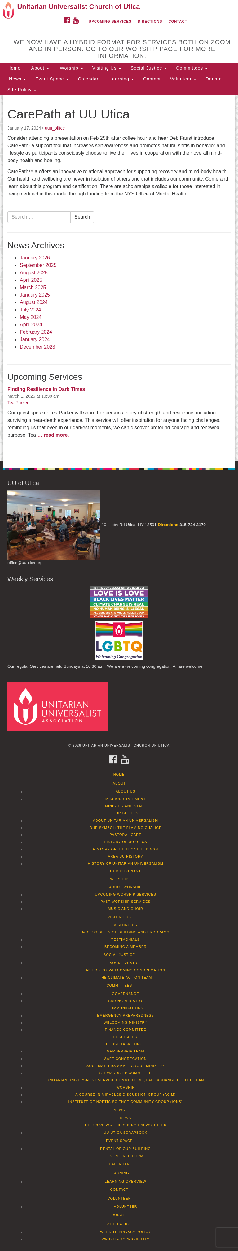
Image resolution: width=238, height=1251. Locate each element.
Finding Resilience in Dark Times (46, 389)
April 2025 (31, 280)
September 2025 (38, 265)
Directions (150, 21)
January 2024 (35, 339)
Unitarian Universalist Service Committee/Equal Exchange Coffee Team (126, 1080)
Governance (125, 994)
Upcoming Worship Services (125, 894)
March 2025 (33, 287)
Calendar (88, 78)
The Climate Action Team (125, 977)
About (39, 68)
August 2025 (34, 272)
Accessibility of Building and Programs (125, 932)
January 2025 (35, 295)
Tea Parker (18, 402)
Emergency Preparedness (125, 1015)
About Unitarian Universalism (125, 820)
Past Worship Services (125, 901)
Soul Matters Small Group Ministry (125, 1066)
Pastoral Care (126, 835)
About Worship (125, 887)
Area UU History (125, 856)
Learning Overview (125, 1181)
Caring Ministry (125, 1001)
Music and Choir (125, 908)
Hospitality (125, 1037)
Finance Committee (125, 1029)
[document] (119, 278)
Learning (121, 78)
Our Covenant (125, 871)
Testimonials (125, 939)
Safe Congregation (125, 1058)
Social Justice (148, 68)
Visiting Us (106, 68)
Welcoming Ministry (125, 1022)
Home (13, 68)
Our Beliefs (126, 813)
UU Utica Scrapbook (126, 1132)
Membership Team (125, 1051)
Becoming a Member (125, 947)
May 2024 (31, 317)
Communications (125, 1008)
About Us (125, 791)
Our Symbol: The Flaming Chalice (126, 827)
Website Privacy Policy (125, 1232)
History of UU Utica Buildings (125, 849)
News (16, 78)
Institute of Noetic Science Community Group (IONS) (125, 1101)
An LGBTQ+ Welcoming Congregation (125, 970)
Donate (213, 78)
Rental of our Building (125, 1148)
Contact (178, 21)
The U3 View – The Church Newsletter (125, 1125)
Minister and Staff (125, 806)
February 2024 (36, 332)
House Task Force (125, 1044)
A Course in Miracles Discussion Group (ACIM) (125, 1094)
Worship (70, 68)
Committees (192, 68)
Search (82, 217)
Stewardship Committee (125, 1073)
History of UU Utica (125, 842)
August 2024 (34, 302)
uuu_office (55, 128)
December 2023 (37, 346)
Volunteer (183, 78)
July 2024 (30, 309)
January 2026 (35, 257)
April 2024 (31, 324)
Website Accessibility (125, 1239)
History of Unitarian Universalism (125, 863)
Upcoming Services (110, 21)
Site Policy (21, 89)
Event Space (52, 78)
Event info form (125, 1156)
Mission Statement (125, 799)
